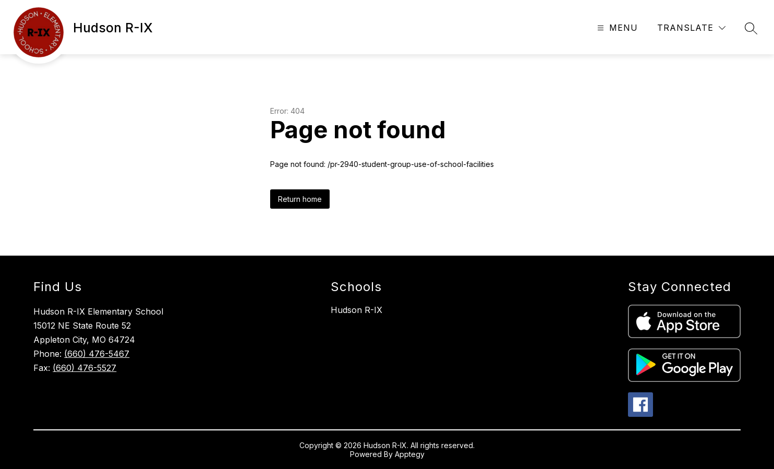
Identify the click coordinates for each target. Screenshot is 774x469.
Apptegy (410, 454)
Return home (300, 199)
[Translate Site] (691, 27)
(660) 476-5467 (96, 353)
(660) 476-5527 (84, 368)
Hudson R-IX (356, 310)
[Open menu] (616, 27)
